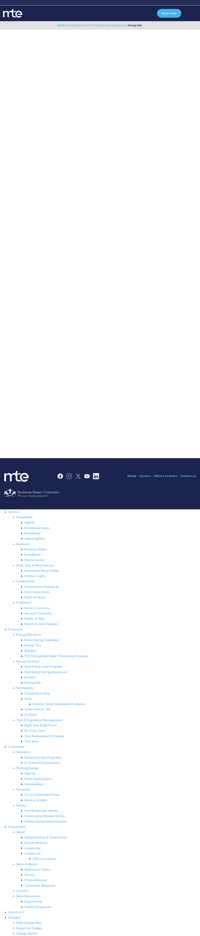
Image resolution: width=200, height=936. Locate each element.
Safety (21, 805)
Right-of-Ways (34, 597)
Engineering (33, 901)
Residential (24, 517)
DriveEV (29, 677)
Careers (145, 476)
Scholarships (33, 784)
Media (131, 476)
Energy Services (27, 661)
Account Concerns (37, 613)
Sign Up (29, 773)
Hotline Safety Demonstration (45, 821)
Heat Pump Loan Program (43, 667)
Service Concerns (37, 608)
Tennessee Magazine (39, 885)
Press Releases (35, 880)
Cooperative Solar (37, 693)
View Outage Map (29, 923)
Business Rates (35, 549)
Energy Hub (32, 683)
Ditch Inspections (37, 592)
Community (16, 747)
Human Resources (37, 907)
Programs (15, 629)
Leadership (32, 848)
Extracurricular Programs (42, 757)
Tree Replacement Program (44, 736)
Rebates (30, 651)
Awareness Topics (37, 869)
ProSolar (30, 715)
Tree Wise (31, 741)
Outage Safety (26, 933)
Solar (28, 699)
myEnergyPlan (34, 538)
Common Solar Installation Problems (59, 704)
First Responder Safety (41, 811)
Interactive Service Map (41, 571)
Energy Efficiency (28, 635)
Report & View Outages (41, 624)
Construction (25, 581)
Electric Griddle (35, 800)
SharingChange (27, 768)
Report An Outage (29, 928)
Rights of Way (34, 619)
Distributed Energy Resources (45, 672)
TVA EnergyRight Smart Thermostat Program (56, 656)
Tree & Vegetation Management (39, 720)
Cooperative (17, 827)
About (20, 832)
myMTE (29, 523)
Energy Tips (32, 645)
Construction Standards (41, 587)
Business (23, 544)
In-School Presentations (41, 763)
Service (13, 512)
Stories (29, 875)
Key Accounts (34, 560)
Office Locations (165, 476)
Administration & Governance (45, 837)
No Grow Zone (34, 731)
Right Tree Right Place (40, 725)
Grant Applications (37, 779)
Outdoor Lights (35, 576)
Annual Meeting (35, 843)
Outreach (23, 789)
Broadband (32, 533)
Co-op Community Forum (42, 795)
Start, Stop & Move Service (35, 565)
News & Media (26, 864)
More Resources (28, 896)
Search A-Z (16, 912)
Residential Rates (37, 528)
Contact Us (32, 853)
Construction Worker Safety (44, 816)
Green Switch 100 (37, 709)
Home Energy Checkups (41, 640)
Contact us (188, 476)
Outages (14, 917)
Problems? (24, 602)
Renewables (25, 688)
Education (23, 752)
